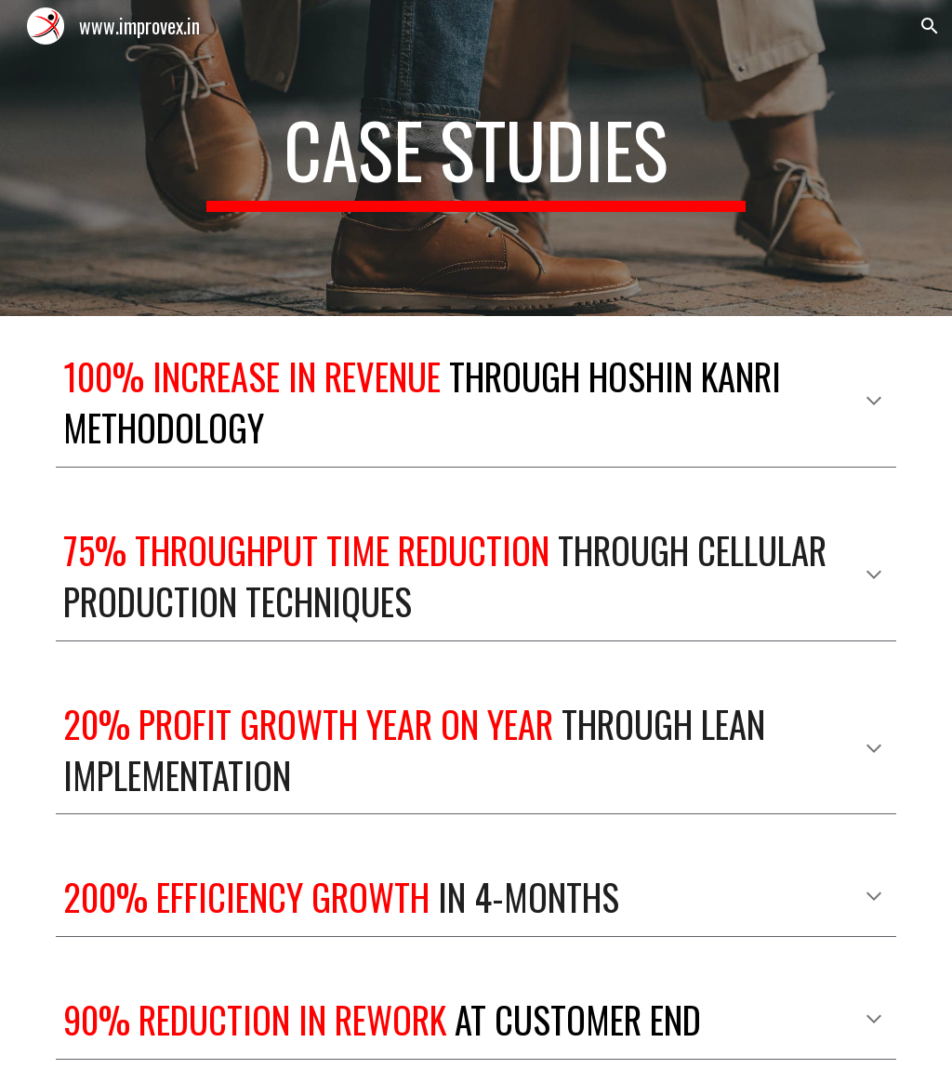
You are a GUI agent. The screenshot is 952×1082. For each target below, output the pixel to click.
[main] (475, 158)
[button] (929, 26)
